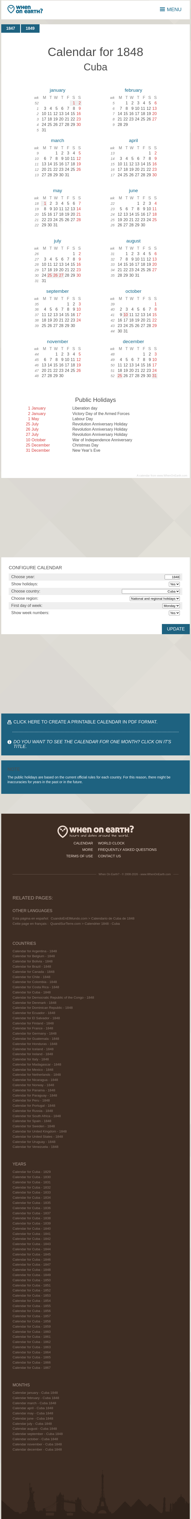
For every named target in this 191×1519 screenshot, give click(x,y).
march (57, 140)
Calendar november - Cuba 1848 (37, 1444)
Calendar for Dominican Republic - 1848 (42, 1008)
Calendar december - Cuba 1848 (37, 1449)
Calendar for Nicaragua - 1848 (35, 1080)
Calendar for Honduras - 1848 (34, 1044)
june (133, 190)
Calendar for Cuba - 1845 (31, 1254)
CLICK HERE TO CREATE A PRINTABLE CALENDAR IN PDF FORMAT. (85, 721)
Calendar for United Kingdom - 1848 (39, 1131)
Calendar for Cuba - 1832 (31, 1187)
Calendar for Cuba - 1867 (31, 1368)
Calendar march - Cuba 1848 (34, 1403)
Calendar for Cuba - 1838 (31, 1218)
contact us (109, 856)
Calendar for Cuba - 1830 (31, 1177)
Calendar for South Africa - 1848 (36, 1116)
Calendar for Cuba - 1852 (31, 1290)
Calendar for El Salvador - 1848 (36, 1018)
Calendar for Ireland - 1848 (32, 1054)
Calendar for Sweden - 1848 (33, 1126)
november (57, 341)
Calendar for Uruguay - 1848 (33, 1142)
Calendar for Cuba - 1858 (31, 1321)
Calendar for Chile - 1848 (31, 977)
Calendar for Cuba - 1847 (31, 1264)
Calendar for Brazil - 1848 (31, 966)
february (133, 90)
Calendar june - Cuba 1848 (32, 1418)
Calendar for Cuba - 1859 (31, 1326)
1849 (30, 28)
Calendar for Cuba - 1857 (31, 1316)
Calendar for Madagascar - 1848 (36, 1064)
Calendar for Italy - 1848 (30, 1059)
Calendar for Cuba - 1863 (31, 1347)
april (133, 140)
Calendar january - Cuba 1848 (35, 1393)
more (87, 850)
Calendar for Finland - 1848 (33, 1023)
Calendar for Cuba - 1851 (31, 1285)
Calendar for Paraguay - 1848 (34, 1095)
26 (55, 275)
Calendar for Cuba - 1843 (31, 1244)
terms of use (79, 856)
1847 (10, 28)
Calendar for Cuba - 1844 (31, 1249)
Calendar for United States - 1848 (37, 1136)
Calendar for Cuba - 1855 (31, 1306)
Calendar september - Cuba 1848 (37, 1434)
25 (50, 275)
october (134, 291)
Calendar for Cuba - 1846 (31, 1259)
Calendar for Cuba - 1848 (31, 992)
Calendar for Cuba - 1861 (31, 1337)
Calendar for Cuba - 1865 (31, 1357)
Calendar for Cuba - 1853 (31, 1295)
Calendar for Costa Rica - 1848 (35, 987)
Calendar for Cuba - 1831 (31, 1182)
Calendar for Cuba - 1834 (31, 1197)
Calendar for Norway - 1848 (33, 1085)
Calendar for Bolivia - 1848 (32, 961)
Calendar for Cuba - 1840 (31, 1228)
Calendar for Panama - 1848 (33, 1090)
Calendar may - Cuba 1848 (32, 1413)
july (57, 240)
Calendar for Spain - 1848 (31, 1121)
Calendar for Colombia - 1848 (34, 982)
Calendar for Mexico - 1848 (32, 1070)
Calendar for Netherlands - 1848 (36, 1074)
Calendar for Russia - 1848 (32, 1111)
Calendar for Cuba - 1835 (31, 1203)
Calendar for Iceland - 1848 (32, 1049)
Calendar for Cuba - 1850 (31, 1280)
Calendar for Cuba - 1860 (31, 1332)
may (57, 190)
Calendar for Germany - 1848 (34, 1033)
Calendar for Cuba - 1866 (31, 1362)
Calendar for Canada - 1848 (33, 972)
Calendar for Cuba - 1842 (31, 1239)
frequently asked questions (127, 850)
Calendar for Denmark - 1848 (34, 1003)
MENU (171, 9)
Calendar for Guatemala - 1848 (35, 1039)
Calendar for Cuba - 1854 (31, 1301)
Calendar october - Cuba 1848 (35, 1439)
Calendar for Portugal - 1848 (33, 1105)
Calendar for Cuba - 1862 (31, 1342)
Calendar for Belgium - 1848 (33, 956)
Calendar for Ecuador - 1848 (33, 1013)
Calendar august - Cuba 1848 (34, 1428)
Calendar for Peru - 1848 (31, 1100)
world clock (111, 843)
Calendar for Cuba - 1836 (31, 1208)
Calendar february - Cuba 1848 (35, 1398)
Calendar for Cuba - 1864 (31, 1352)
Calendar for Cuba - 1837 (31, 1213)
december (133, 341)
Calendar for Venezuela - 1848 (35, 1147)
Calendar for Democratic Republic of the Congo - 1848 (53, 997)
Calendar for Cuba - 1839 (31, 1223)
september (57, 291)
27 (61, 275)
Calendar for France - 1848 (32, 1028)
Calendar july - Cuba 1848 (32, 1424)
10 (125, 315)
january (57, 90)
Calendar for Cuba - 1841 (31, 1234)
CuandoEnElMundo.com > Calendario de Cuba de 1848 (93, 918)
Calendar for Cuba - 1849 (31, 1275)
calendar (83, 843)
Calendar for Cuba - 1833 (31, 1192)
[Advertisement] (95, 517)
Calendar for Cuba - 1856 (31, 1311)
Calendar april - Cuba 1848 (32, 1408)
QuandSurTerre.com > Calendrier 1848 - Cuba (85, 923)
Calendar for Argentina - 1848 (34, 951)
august (133, 240)
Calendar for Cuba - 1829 (31, 1172)
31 (154, 376)
